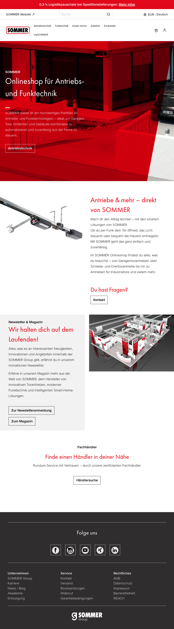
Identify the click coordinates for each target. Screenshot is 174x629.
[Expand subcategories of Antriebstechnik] (52, 26)
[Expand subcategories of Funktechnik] (69, 26)
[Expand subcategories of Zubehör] (101, 26)
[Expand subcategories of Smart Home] (88, 26)
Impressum (122, 588)
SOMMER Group (20, 578)
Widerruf (66, 593)
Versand (66, 583)
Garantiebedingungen (76, 598)
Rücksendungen (72, 588)
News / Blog (16, 588)
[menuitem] (43, 26)
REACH (119, 598)
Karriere (13, 583)
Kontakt (66, 578)
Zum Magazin (22, 421)
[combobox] (86, 14)
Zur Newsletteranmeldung (31, 410)
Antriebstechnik (20, 148)
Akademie (16, 593)
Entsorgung (16, 598)
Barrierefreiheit (124, 593)
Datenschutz (123, 583)
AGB (117, 578)
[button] (155, 14)
